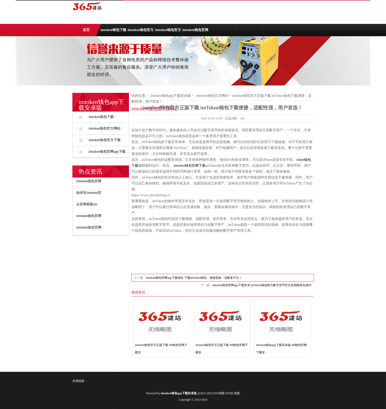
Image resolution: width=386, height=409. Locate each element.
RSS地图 (219, 393)
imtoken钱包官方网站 (141, 32)
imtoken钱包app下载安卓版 (170, 96)
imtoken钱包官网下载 (190, 165)
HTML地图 (232, 393)
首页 (86, 30)
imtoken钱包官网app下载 (195, 32)
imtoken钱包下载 (113, 30)
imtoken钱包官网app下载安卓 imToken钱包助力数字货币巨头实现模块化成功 (261, 285)
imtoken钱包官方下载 (168, 32)
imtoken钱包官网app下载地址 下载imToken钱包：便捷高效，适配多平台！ (194, 277)
